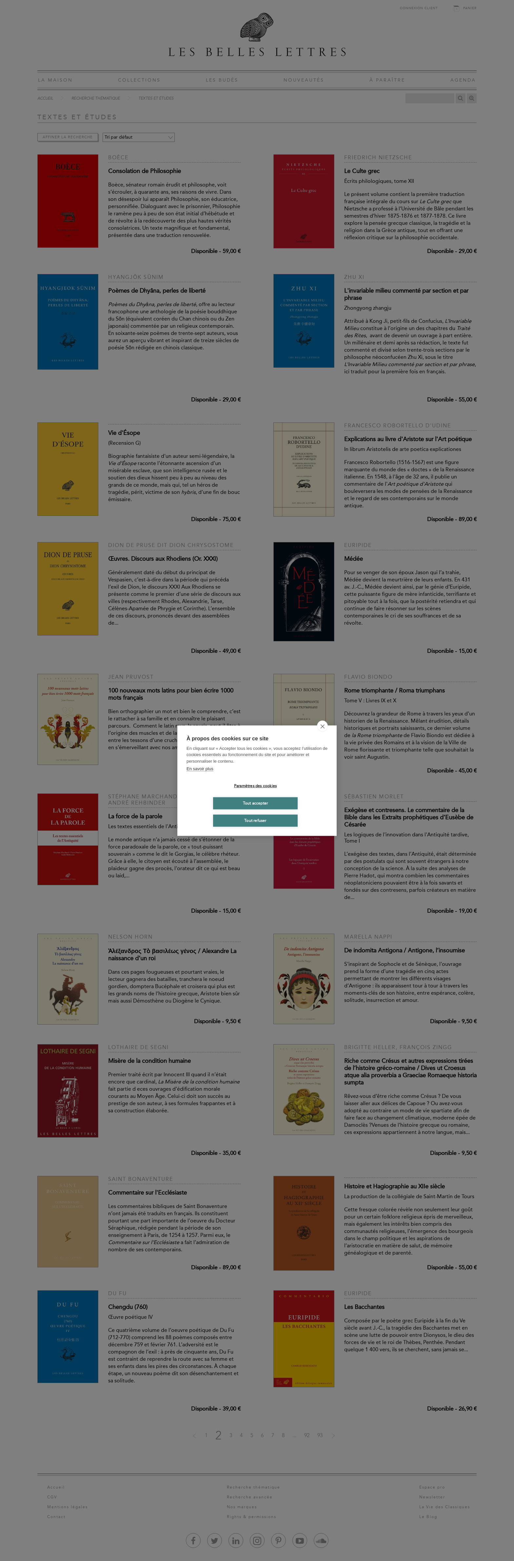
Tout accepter (255, 803)
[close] (322, 726)
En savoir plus (200, 768)
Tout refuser (255, 820)
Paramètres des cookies (255, 786)
